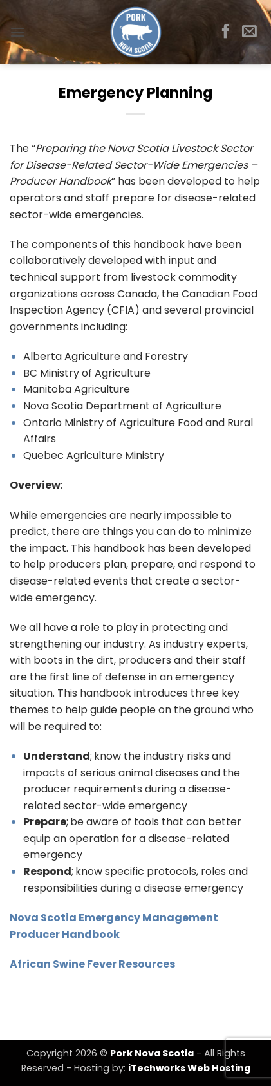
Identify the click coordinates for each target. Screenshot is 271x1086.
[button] (17, 32)
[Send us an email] (249, 32)
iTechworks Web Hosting (189, 1068)
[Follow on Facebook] (225, 32)
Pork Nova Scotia (152, 1053)
